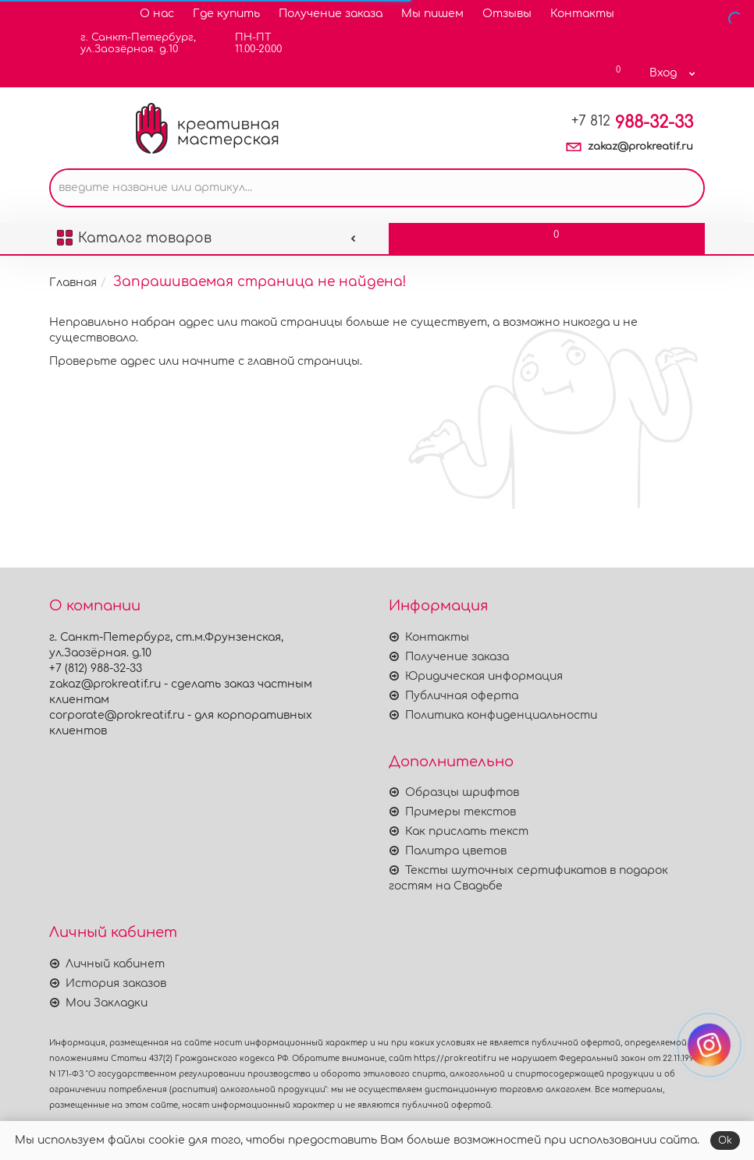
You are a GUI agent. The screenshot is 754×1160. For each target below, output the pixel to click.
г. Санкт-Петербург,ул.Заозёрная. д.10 (128, 43)
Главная (73, 282)
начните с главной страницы (271, 361)
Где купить (226, 13)
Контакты (582, 13)
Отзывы (507, 13)
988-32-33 (632, 122)
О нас (157, 13)
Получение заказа (330, 13)
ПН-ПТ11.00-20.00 (248, 43)
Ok (725, 1140)
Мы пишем (432, 13)
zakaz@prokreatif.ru (640, 146)
